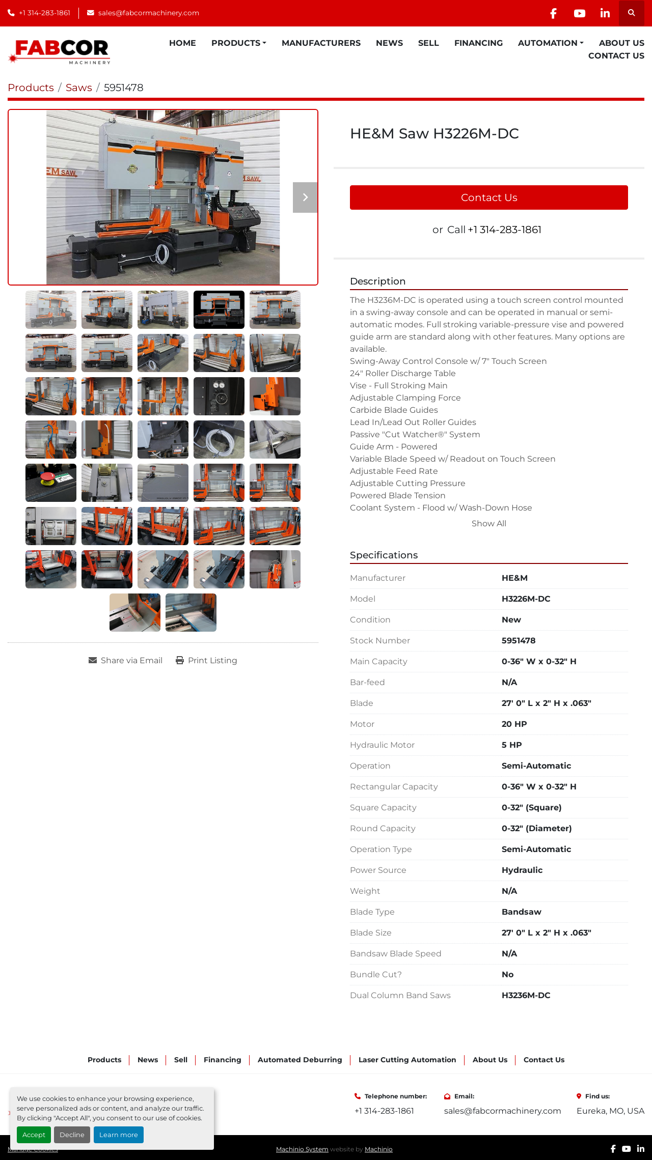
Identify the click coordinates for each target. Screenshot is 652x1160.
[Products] (31, 87)
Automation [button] (548, 43)
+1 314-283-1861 (44, 13)
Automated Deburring (300, 1059)
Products (235, 43)
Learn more (118, 1135)
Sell (428, 43)
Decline (72, 1135)
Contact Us (616, 56)
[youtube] (579, 13)
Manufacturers (321, 43)
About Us (621, 43)
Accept (33, 1135)
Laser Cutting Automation (407, 1059)
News (389, 43)
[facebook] (553, 13)
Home (182, 43)
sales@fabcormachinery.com (148, 13)
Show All (489, 523)
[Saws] (79, 87)
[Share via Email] (125, 660)
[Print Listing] (206, 660)
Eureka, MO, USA (610, 1111)
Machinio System (302, 1149)
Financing (478, 43)
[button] (238, 43)
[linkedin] (605, 13)
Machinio (379, 1149)
